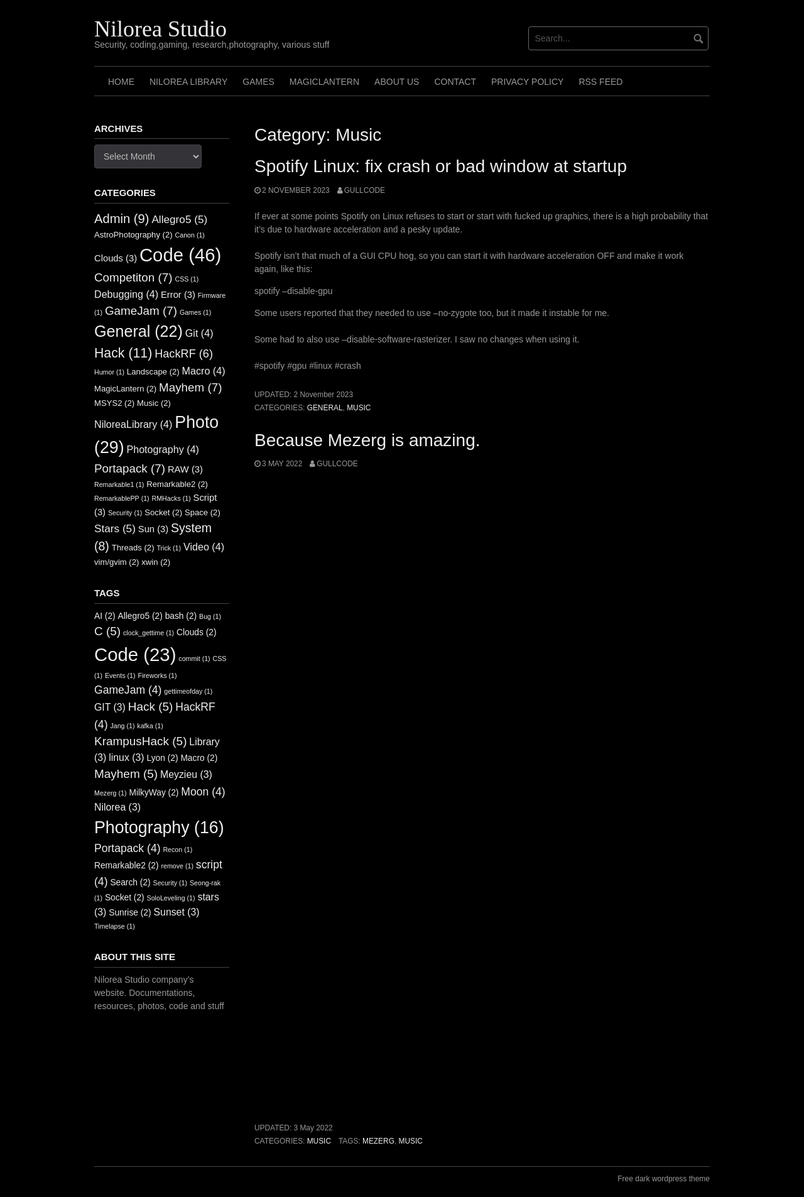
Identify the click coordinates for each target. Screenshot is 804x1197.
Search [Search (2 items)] (130, 882)
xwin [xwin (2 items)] (155, 562)
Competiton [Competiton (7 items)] (133, 277)
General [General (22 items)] (138, 331)
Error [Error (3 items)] (178, 295)
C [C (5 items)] (107, 631)
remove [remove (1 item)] (177, 866)
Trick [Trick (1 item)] (168, 548)
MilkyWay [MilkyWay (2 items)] (153, 792)
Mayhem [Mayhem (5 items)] (126, 773)
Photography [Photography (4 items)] (162, 449)
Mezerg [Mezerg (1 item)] (110, 793)
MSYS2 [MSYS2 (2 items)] (114, 403)
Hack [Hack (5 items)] (150, 706)
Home (121, 82)
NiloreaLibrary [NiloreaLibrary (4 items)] (133, 424)
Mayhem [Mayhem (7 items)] (190, 387)
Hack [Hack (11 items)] (123, 353)
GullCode (364, 190)
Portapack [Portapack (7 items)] (129, 468)
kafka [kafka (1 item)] (150, 726)
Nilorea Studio (160, 28)
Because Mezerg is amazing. (367, 440)
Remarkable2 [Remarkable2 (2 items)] (177, 484)
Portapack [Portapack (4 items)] (127, 848)
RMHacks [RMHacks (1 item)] (171, 498)
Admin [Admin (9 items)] (121, 219)
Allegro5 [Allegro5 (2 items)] (140, 616)
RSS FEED (600, 82)
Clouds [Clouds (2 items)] (197, 632)
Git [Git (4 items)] (199, 333)
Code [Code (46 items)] (180, 254)
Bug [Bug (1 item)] (210, 616)
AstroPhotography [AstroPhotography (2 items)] (133, 234)
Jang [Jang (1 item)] (122, 726)
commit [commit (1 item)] (194, 658)
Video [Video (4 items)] (203, 546)
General (325, 407)
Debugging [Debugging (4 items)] (126, 294)
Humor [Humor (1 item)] (109, 372)
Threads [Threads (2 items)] (133, 547)
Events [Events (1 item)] (120, 675)
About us (396, 82)
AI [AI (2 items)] (105, 616)
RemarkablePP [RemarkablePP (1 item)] (121, 498)
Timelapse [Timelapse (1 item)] (114, 926)
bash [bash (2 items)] (181, 616)
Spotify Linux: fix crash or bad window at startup (440, 166)
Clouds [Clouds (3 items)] (115, 258)
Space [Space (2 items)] (202, 512)
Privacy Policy (527, 82)
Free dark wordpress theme (663, 1178)
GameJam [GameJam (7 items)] (141, 310)
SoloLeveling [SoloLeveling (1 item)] (171, 898)
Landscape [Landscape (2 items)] (153, 371)
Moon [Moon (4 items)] (203, 791)
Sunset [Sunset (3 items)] (177, 912)
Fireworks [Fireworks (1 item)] (157, 675)
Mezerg (378, 1141)
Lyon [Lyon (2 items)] (162, 758)
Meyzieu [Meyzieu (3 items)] (186, 774)
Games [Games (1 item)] (195, 312)
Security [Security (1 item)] (125, 513)
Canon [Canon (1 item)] (190, 235)
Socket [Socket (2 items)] (163, 512)
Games (258, 82)
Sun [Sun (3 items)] (153, 529)
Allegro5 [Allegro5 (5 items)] (179, 219)
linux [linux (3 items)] (126, 757)
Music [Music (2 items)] (154, 403)
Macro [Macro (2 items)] (198, 758)
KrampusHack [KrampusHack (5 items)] (140, 741)
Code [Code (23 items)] (135, 654)
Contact (455, 82)
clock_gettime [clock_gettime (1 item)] (148, 633)
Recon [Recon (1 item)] (177, 849)
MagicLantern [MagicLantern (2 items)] (125, 388)
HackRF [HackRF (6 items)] (184, 353)
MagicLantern (324, 82)
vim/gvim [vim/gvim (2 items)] (116, 562)
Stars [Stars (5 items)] (115, 528)
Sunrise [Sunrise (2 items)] (130, 912)
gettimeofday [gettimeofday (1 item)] (188, 691)
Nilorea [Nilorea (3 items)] (117, 807)
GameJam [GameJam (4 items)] (127, 690)
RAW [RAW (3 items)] (185, 469)
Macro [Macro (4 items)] (203, 370)
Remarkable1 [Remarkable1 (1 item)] (119, 484)
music (411, 1141)
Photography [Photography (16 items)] (159, 827)
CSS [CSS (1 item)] (186, 279)
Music (359, 407)
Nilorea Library (188, 82)
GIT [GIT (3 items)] (110, 707)
